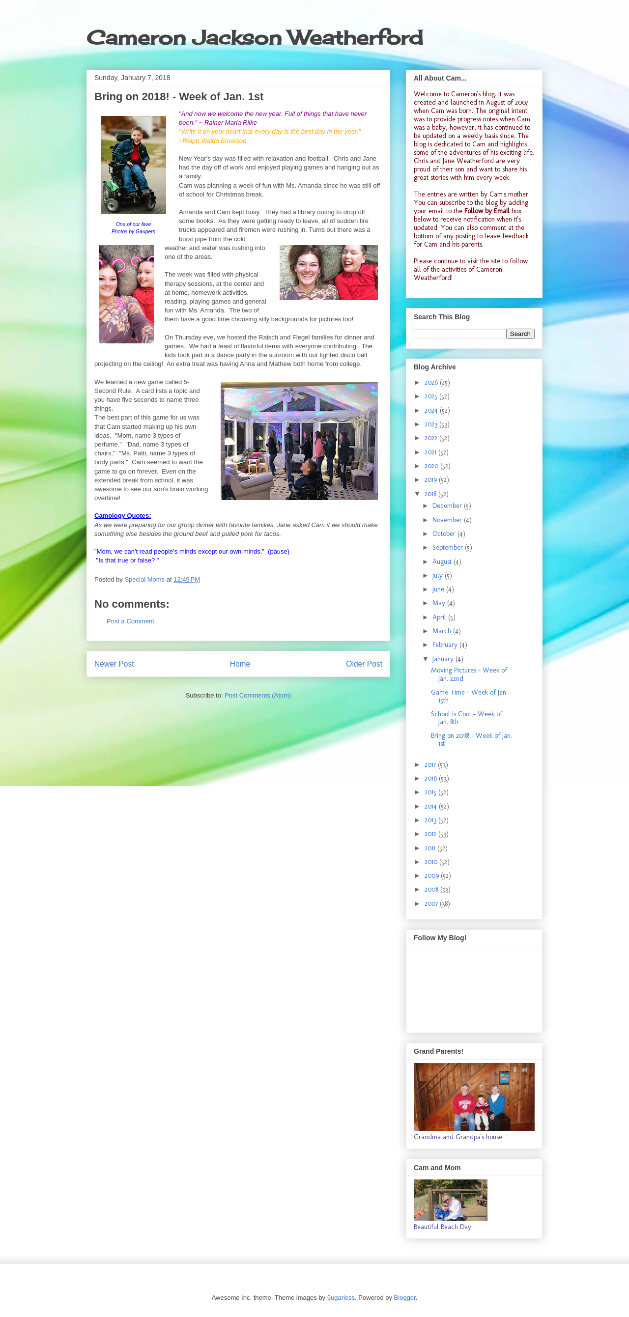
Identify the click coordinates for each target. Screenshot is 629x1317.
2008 (432, 889)
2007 (432, 903)
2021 (431, 452)
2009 (433, 875)
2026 (432, 382)
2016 (432, 778)
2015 (431, 792)
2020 (432, 466)
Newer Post (114, 664)
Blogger (405, 1297)
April (440, 617)
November (448, 520)
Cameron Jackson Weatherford (254, 38)
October (444, 534)
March (442, 631)
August (443, 562)
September (448, 547)
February (445, 645)
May (439, 603)
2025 (432, 396)
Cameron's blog (473, 94)
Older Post (364, 664)
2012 (431, 834)
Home (240, 664)
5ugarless (341, 1297)
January (444, 659)
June (439, 589)
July (438, 575)
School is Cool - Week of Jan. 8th (466, 718)
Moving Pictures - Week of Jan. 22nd (469, 674)
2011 (431, 848)
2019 (432, 480)
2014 (432, 806)
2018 (431, 494)
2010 (432, 862)
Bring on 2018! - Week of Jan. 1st (471, 739)
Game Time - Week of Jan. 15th (469, 696)
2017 (431, 764)
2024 (432, 410)
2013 (431, 820)
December (448, 506)
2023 (432, 424)
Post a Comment (130, 621)
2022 (432, 438)
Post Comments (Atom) (258, 695)
